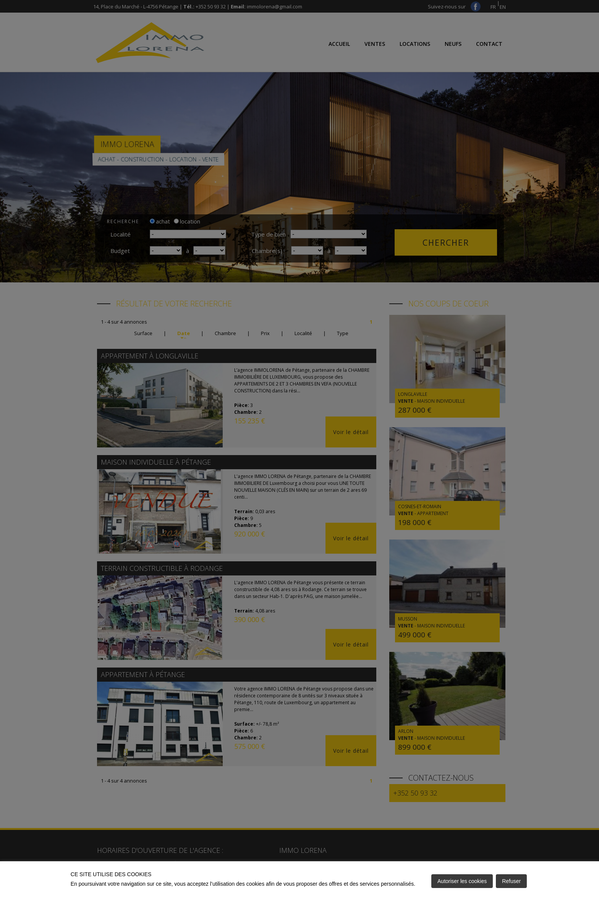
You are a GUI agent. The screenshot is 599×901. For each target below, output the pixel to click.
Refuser (511, 881)
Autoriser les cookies (462, 881)
